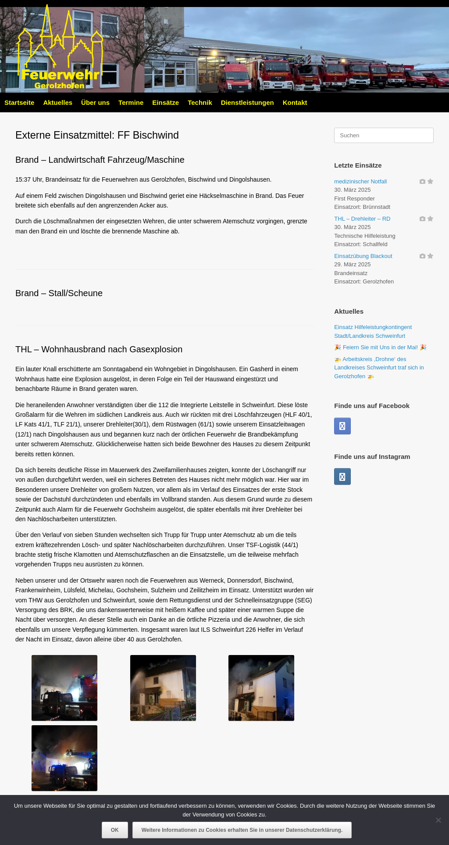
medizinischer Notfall (360, 181)
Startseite (19, 102)
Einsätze (165, 102)
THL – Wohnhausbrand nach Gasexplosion (98, 349)
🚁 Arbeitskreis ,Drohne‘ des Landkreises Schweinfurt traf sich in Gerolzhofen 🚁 (379, 368)
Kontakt (295, 102)
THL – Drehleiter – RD (362, 218)
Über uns (95, 102)
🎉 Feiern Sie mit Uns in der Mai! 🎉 (380, 347)
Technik (200, 102)
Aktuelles (57, 102)
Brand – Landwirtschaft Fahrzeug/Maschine (100, 160)
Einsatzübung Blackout (363, 256)
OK (115, 830)
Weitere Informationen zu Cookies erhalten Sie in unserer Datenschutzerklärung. (242, 830)
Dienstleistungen (247, 102)
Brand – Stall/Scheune (59, 293)
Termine (130, 102)
